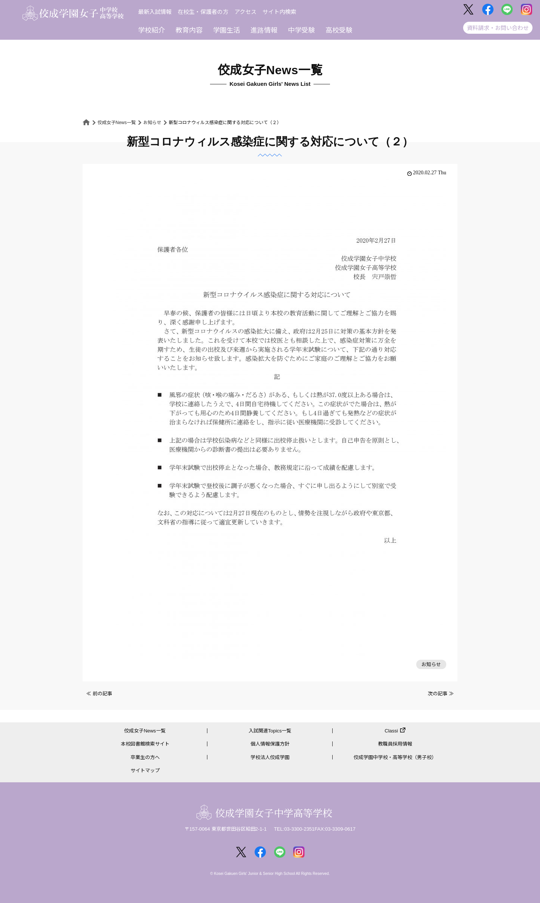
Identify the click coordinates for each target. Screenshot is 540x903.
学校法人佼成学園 (270, 757)
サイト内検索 (279, 12)
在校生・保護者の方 (203, 12)
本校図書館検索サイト (145, 744)
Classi (391, 731)
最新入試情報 (155, 12)
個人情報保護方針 (270, 744)
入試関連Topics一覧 (270, 731)
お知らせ (152, 122)
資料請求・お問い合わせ (498, 28)
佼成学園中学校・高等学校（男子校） (395, 757)
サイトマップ (145, 770)
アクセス (245, 12)
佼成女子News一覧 (117, 122)
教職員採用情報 (395, 744)
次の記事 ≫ (441, 693)
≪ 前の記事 (99, 693)
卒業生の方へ (145, 757)
